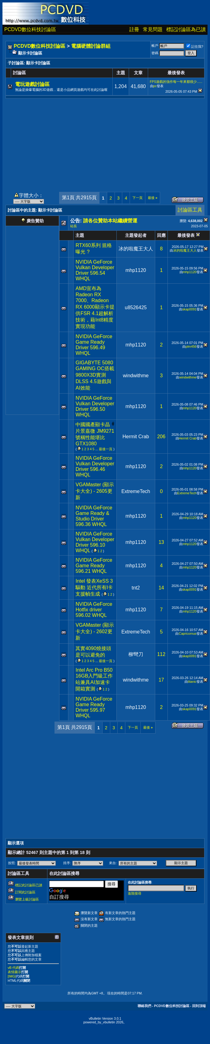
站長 (73, 226)
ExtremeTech (135, 491)
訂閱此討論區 (25, 892)
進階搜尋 (134, 893)
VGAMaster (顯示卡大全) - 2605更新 (94, 491)
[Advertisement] (105, 142)
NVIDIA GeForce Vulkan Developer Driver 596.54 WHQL (94, 270)
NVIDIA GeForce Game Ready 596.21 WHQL (93, 565)
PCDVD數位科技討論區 (30, 29)
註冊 (134, 29)
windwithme (136, 375)
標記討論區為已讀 (186, 29)
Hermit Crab (136, 436)
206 (161, 436)
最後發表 (186, 235)
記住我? (194, 46)
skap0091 (189, 309)
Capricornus (187, 633)
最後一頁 (105, 449)
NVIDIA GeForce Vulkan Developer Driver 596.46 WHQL (94, 466)
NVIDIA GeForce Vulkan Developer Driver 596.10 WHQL (94, 542)
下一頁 (137, 198)
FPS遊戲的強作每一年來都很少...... (176, 81)
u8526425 (136, 307)
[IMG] (12, 976)
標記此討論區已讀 (28, 885)
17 (161, 679)
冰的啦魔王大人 (136, 248)
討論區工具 (190, 209)
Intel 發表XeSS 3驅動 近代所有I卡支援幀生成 (94, 587)
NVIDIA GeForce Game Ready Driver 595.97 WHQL (93, 707)
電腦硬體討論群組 (91, 46)
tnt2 (135, 587)
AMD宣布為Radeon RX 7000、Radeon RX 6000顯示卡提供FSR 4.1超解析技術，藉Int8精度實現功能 (94, 307)
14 (161, 587)
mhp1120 (135, 270)
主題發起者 (136, 235)
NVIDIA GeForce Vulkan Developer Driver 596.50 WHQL (94, 406)
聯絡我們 (144, 1006)
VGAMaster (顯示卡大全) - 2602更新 (94, 631)
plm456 (191, 346)
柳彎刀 (135, 654)
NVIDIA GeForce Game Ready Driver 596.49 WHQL (93, 345)
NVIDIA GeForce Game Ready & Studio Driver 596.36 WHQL (93, 516)
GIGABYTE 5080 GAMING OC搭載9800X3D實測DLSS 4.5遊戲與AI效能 (94, 375)
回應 (161, 235)
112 (161, 654)
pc (155, 86)
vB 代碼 (13, 967)
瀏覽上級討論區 (27, 899)
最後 (152, 198)
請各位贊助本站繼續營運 (110, 220)
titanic (192, 681)
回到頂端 (199, 1006)
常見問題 (153, 29)
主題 (79, 235)
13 (161, 542)
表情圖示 (14, 972)
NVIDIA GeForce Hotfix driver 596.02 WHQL (93, 609)
